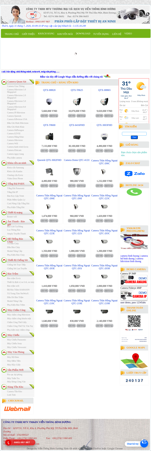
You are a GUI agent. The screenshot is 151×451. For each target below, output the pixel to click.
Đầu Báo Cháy (13, 247)
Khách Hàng (46, 33)
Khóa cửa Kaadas (14, 171)
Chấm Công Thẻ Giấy (17, 322)
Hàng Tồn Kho (15, 387)
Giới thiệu (28, 34)
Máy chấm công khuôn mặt (19, 318)
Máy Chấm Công (16, 310)
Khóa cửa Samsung (15, 167)
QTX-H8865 (104, 90)
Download (83, 33)
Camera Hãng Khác (15, 137)
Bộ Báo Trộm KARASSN (18, 290)
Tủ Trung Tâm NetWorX (18, 293)
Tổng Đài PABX (15, 183)
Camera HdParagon (15, 130)
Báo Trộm (12, 273)
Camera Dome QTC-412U (77, 160)
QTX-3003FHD (104, 125)
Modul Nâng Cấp (14, 251)
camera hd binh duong (134, 257)
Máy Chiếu (13, 335)
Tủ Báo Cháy (13, 243)
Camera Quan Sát (16, 81)
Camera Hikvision (15, 140)
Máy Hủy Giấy (14, 365)
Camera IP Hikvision (16, 113)
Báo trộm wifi (13, 286)
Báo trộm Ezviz (14, 278)
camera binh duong (129, 197)
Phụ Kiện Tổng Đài (15, 207)
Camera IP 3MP (128, 273)
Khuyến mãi (65, 34)
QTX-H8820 (49, 90)
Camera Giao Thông (15, 86)
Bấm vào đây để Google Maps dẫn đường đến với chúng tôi (71, 76)
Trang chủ (12, 34)
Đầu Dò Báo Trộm (15, 297)
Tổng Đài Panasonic (16, 188)
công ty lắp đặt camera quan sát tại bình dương (133, 216)
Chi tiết (44, 116)
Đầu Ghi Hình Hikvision (17, 123)
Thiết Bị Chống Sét (17, 260)
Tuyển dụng (101, 34)
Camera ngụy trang (15, 154)
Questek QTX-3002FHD (49, 160)
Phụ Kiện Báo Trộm (16, 305)
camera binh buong (129, 256)
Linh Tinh (11, 395)
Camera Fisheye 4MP (130, 288)
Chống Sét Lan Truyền (17, 268)
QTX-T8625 (77, 90)
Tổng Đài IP (12, 192)
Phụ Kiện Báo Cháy (16, 255)
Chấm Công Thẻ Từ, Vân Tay (20, 326)
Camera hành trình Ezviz (17, 147)
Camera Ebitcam (14, 150)
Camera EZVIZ (13, 133)
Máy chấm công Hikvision (18, 315)
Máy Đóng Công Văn (16, 382)
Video (128, 33)
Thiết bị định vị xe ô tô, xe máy (20, 282)
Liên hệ (116, 34)
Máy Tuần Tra (13, 378)
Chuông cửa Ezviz (15, 175)
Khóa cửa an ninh (16, 163)
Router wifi (12, 217)
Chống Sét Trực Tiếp (16, 265)
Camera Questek (14, 116)
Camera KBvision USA (17, 119)
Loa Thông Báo (14, 230)
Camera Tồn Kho (14, 391)
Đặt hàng (53, 116)
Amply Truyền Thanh (16, 234)
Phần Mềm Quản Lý (16, 200)
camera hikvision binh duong (131, 260)
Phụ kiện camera (14, 158)
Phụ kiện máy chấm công (18, 330)
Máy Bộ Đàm (13, 357)
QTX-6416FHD (77, 125)
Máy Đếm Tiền (14, 361)
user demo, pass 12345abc (133, 302)
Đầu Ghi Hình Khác (15, 127)
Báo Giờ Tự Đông (15, 226)
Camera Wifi (12, 143)
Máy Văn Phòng (15, 352)
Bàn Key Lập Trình (15, 196)
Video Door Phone (15, 178)
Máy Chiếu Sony (14, 343)
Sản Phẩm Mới (15, 370)
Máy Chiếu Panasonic (16, 340)
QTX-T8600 (49, 125)
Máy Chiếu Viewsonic (16, 347)
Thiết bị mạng (14, 212)
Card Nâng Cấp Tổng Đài (18, 203)
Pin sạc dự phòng (14, 374)
